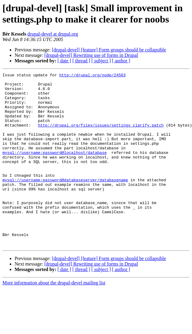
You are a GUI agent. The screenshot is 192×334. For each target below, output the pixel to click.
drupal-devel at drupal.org (52, 34)
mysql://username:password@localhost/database (54, 169)
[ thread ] (81, 60)
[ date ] (64, 60)
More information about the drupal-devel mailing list (53, 317)
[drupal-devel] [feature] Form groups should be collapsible (109, 49)
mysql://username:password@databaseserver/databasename (65, 201)
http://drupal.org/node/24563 (92, 75)
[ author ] (121, 60)
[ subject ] (101, 60)
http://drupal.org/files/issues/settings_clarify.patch (100, 136)
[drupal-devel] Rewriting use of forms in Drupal (91, 55)
